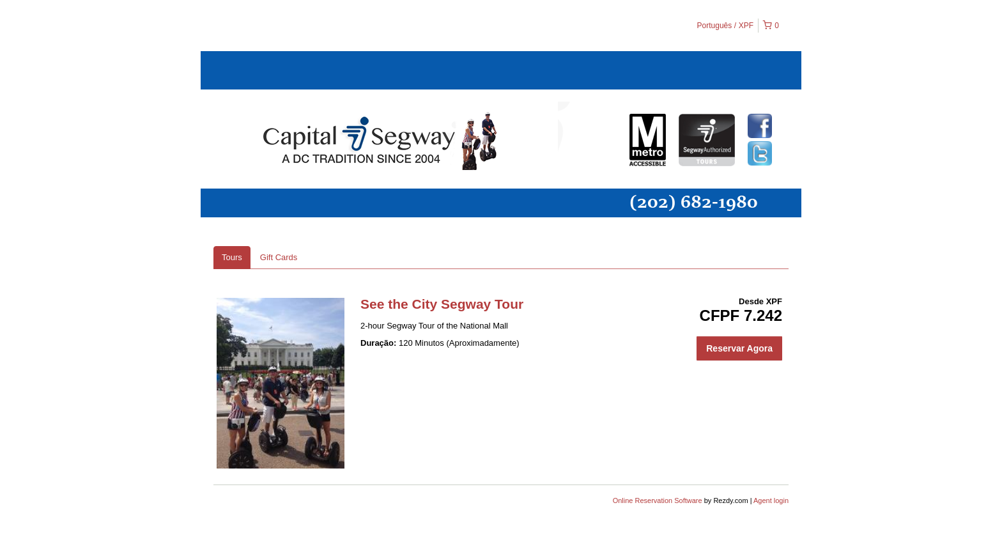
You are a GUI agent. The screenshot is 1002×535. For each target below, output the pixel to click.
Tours (232, 257)
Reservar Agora (739, 348)
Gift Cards (279, 257)
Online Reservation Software (657, 500)
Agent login (771, 500)
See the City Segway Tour (441, 304)
